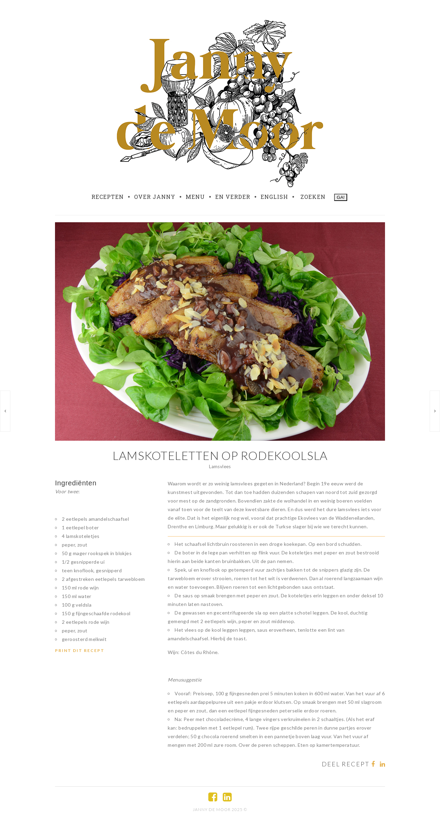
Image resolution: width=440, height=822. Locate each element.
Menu (195, 196)
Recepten (107, 196)
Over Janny (154, 196)
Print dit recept (79, 650)
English (274, 196)
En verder (232, 196)
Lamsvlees (220, 466)
